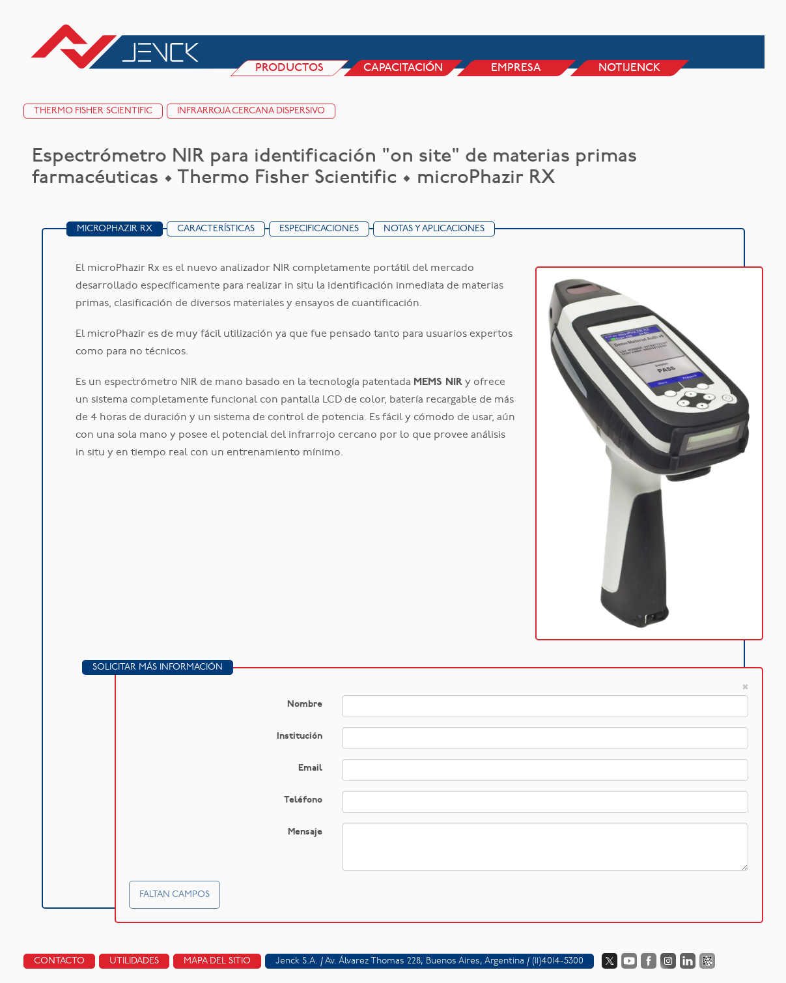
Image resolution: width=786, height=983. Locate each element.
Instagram (668, 961)
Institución (299, 736)
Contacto (59, 961)
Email (310, 768)
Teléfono (303, 800)
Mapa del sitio (217, 961)
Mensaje (305, 832)
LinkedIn (687, 961)
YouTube (629, 961)
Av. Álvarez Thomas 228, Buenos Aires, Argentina (424, 961)
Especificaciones (319, 229)
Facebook (648, 961)
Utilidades (134, 961)
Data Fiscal (707, 961)
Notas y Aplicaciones (434, 229)
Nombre (304, 704)
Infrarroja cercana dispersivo (251, 111)
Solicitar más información (157, 667)
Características (216, 229)
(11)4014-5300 (557, 961)
